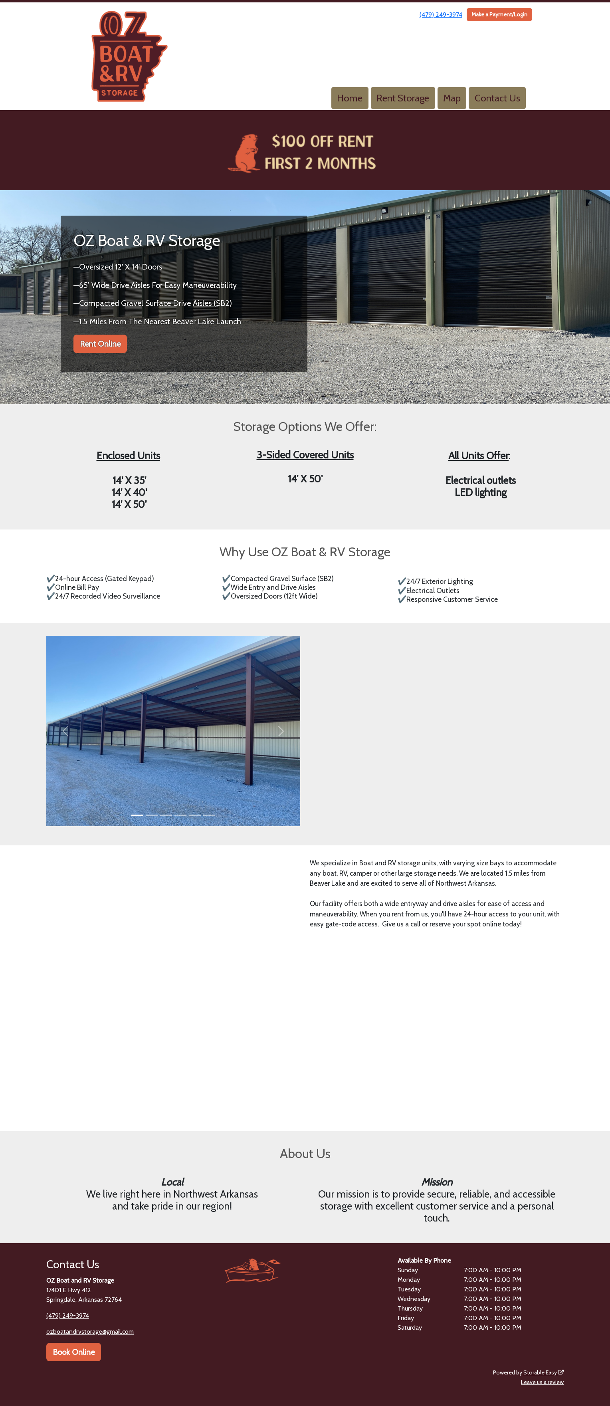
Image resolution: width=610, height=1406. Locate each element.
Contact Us (497, 98)
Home (349, 98)
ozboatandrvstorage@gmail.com (90, 1331)
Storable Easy (543, 1372)
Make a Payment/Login (499, 14)
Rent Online (100, 344)
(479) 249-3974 (441, 14)
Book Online (74, 1352)
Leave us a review (542, 1382)
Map (452, 98)
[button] (65, 731)
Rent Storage (402, 98)
